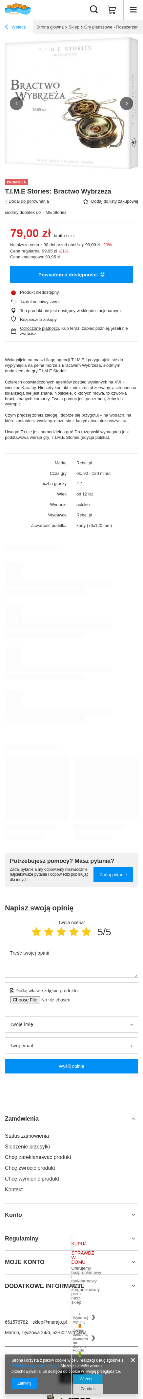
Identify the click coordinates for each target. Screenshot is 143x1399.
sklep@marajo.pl (49, 1322)
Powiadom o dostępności (71, 274)
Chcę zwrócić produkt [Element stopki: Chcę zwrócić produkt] (30, 1168)
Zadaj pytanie (113, 874)
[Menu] (133, 10)
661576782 (16, 1322)
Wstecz (15, 28)
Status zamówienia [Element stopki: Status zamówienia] (27, 1136)
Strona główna (50, 27)
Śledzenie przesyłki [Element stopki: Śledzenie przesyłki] (27, 1146)
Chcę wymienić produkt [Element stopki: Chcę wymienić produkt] (32, 1179)
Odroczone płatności (39, 328)
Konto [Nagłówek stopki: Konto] (13, 1215)
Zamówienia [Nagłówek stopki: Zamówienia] (22, 1118)
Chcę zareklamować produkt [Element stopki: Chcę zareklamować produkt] (38, 1157)
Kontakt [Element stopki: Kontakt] (14, 1189)
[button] (16, 103)
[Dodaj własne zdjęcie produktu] (53, 999)
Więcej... (88, 1378)
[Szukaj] (94, 10)
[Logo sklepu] (18, 9)
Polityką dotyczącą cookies (34, 1366)
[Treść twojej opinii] (71, 961)
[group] (71, 103)
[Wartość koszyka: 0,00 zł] (112, 10)
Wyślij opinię (71, 1066)
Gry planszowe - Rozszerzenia (113, 27)
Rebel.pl (84, 462)
